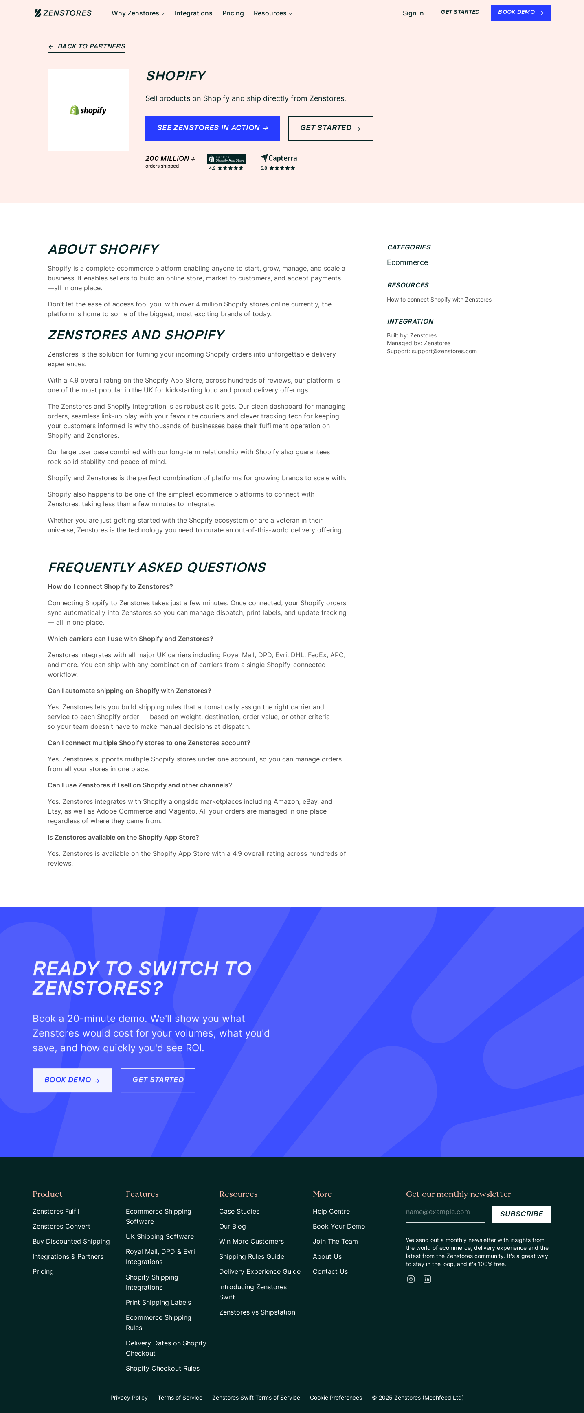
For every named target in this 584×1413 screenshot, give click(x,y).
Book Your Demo (339, 1226)
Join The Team (335, 1241)
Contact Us (330, 1271)
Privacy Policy (129, 1397)
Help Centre (331, 1211)
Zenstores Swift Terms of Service (256, 1397)
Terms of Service (180, 1397)
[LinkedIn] (427, 1279)
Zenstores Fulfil (56, 1211)
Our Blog (232, 1226)
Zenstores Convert (61, 1226)
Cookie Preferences (336, 1397)
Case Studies (239, 1211)
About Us (327, 1256)
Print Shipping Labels (158, 1302)
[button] (138, 13)
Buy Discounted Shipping (71, 1241)
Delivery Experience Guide (260, 1271)
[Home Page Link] (63, 13)
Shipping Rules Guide (251, 1256)
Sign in (413, 13)
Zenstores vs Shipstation (257, 1312)
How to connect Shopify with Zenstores (439, 299)
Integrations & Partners (68, 1256)
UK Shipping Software (160, 1236)
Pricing (43, 1271)
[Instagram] (411, 1279)
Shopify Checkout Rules (163, 1368)
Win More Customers (251, 1241)
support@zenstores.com (444, 351)
